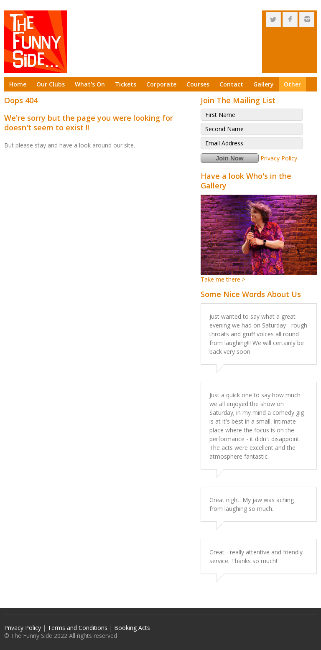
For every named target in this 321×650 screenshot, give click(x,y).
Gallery (263, 84)
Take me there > (223, 279)
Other (292, 84)
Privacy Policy (278, 158)
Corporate (161, 84)
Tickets (125, 84)
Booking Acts (132, 628)
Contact (231, 84)
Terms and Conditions (77, 628)
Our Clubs (50, 84)
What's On (90, 84)
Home (17, 84)
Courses (197, 84)
